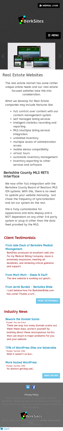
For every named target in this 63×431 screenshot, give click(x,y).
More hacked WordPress (21, 362)
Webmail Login (48, 6)
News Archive (51, 375)
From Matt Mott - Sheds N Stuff (26, 275)
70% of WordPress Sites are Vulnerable (30, 347)
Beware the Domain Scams (22, 319)
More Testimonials (48, 301)
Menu (53, 35)
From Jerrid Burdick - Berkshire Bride (28, 287)
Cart (4, 428)
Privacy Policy (31, 394)
